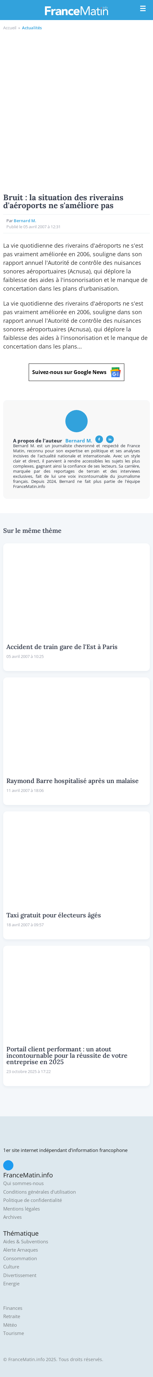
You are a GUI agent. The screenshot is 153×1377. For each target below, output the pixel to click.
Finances (12, 1308)
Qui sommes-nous (23, 1183)
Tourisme (13, 1333)
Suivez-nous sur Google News (76, 372)
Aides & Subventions (25, 1242)
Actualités (32, 28)
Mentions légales (21, 1209)
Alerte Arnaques (20, 1250)
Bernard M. (25, 220)
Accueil (9, 28)
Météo (10, 1325)
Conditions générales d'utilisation (39, 1192)
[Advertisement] (76, 110)
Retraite (11, 1316)
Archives (12, 1217)
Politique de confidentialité (32, 1200)
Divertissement (19, 1275)
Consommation (20, 1258)
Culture (11, 1267)
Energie (11, 1284)
